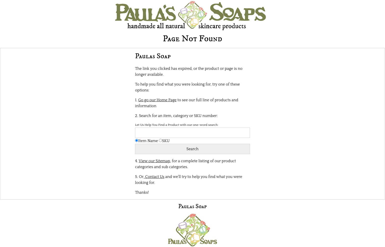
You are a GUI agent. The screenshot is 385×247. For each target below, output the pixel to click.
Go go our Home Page (157, 100)
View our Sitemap (154, 161)
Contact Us (154, 176)
